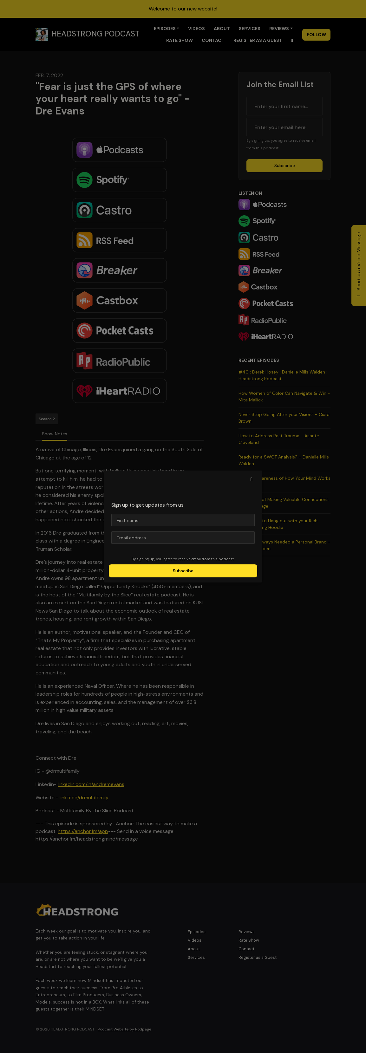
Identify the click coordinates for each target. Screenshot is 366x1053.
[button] (251, 479)
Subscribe (183, 571)
